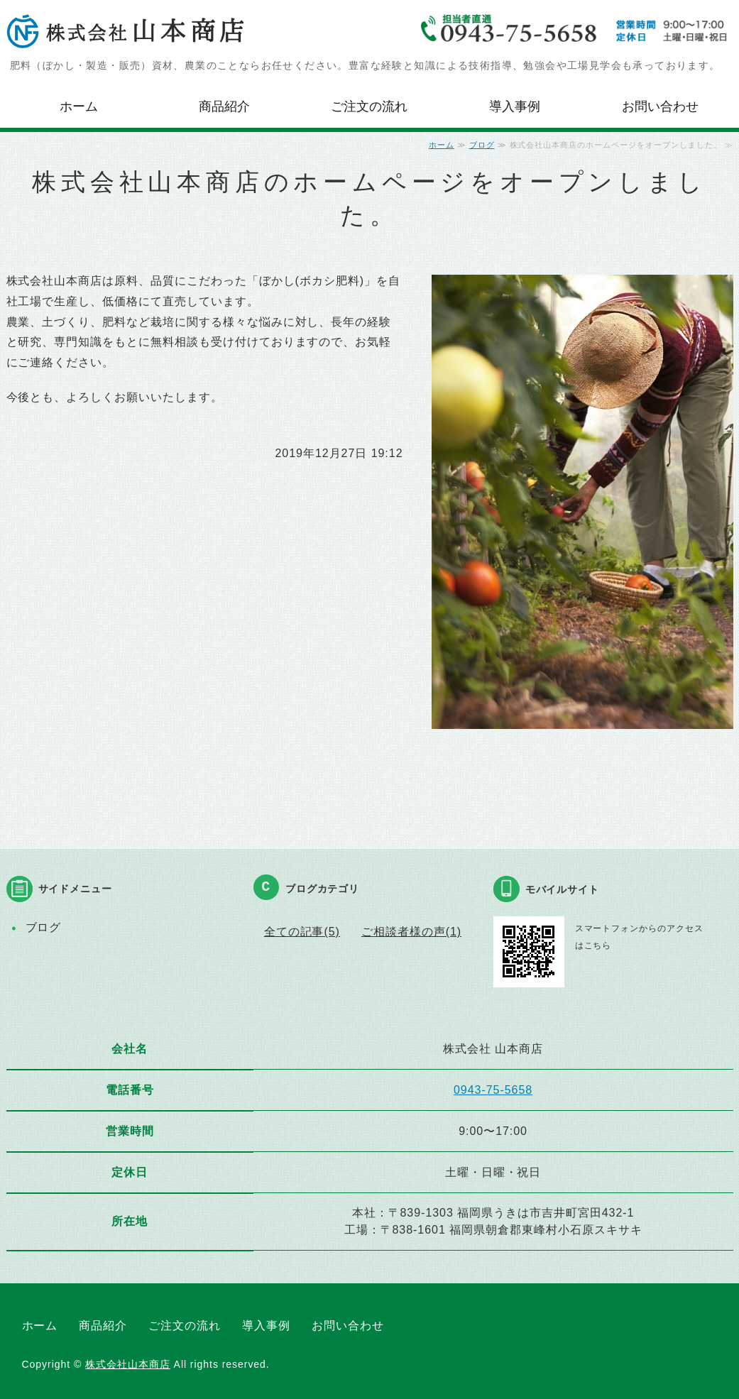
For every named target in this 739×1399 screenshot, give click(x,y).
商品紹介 (224, 106)
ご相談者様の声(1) (411, 932)
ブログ (482, 145)
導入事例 (514, 106)
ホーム (79, 106)
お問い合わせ (660, 106)
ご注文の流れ (369, 106)
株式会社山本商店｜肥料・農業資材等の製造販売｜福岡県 (127, 32)
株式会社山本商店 (127, 1364)
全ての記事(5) (302, 932)
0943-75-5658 (493, 1090)
